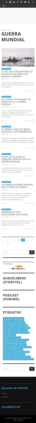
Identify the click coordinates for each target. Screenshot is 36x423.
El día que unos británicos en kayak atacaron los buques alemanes (17, 74)
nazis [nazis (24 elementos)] (27, 352)
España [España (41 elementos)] (6, 332)
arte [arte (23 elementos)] (18, 323)
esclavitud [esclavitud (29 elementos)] (23, 330)
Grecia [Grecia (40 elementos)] (12, 335)
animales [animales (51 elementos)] (20, 318)
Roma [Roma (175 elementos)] (5, 359)
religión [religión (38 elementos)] (27, 357)
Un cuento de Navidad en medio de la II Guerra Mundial (16, 102)
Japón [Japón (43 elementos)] (23, 342)
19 (7, 243)
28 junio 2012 (13, 217)
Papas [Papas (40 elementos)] (5, 354)
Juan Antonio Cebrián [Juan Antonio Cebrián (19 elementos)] (11, 345)
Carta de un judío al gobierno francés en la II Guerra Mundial (16, 159)
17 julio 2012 (13, 164)
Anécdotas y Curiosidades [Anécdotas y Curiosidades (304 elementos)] (13, 320)
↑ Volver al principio (18, 420)
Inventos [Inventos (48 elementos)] (16, 342)
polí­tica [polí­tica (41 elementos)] (12, 354)
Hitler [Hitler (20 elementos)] (19, 340)
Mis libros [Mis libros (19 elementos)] (19, 349)
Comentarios (30, 90)
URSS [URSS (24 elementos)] (31, 359)
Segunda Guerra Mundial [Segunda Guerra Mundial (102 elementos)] (19, 359)
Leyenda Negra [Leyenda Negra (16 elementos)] (9, 347)
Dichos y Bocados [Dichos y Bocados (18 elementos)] (18, 328)
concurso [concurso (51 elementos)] (24, 325)
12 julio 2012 (13, 189)
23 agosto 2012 (14, 79)
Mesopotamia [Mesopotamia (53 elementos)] (8, 349)
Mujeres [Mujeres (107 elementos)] (21, 352)
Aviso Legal (8, 418)
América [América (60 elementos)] (12, 318)
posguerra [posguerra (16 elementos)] (20, 354)
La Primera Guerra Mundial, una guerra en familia (17, 185)
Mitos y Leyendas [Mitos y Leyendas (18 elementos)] (10, 352)
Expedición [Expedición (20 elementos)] (25, 332)
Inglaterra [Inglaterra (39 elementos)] (7, 342)
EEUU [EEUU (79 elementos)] (28, 328)
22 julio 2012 (13, 134)
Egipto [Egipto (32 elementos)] (6, 330)
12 (27, 240)
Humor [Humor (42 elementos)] (26, 340)
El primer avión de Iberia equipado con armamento (16, 130)
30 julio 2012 (13, 107)
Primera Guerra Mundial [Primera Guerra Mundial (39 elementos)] (13, 357)
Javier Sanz (5, 79)
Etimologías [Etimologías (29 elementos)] (14, 332)
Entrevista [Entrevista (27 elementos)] (14, 330)
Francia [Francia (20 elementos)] (6, 335)
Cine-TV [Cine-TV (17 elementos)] (16, 325)
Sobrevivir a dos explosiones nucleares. (15, 213)
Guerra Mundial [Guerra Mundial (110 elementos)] (9, 340)
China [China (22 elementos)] (23, 323)
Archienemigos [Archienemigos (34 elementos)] (9, 323)
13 (32, 240)
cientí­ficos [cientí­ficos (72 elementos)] (7, 325)
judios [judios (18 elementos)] (23, 345)
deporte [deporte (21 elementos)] (6, 328)
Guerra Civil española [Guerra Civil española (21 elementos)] (12, 337)
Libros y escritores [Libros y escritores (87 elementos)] (23, 347)
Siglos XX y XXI (6, 68)
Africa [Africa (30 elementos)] (5, 318)
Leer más (4, 91)
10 (18, 240)
